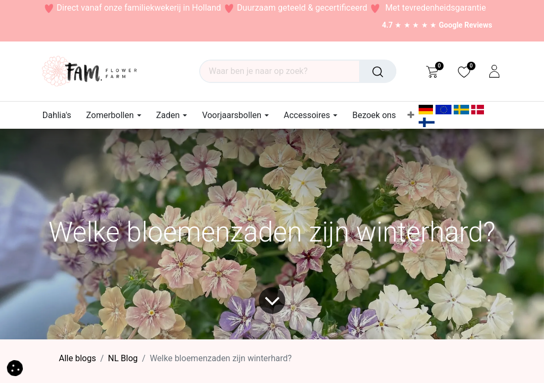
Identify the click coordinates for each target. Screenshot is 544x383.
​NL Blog (123, 358)
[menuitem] (60, 115)
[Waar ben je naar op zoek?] (377, 71)
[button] (15, 367)
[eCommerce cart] (432, 71)
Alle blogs (77, 358)
